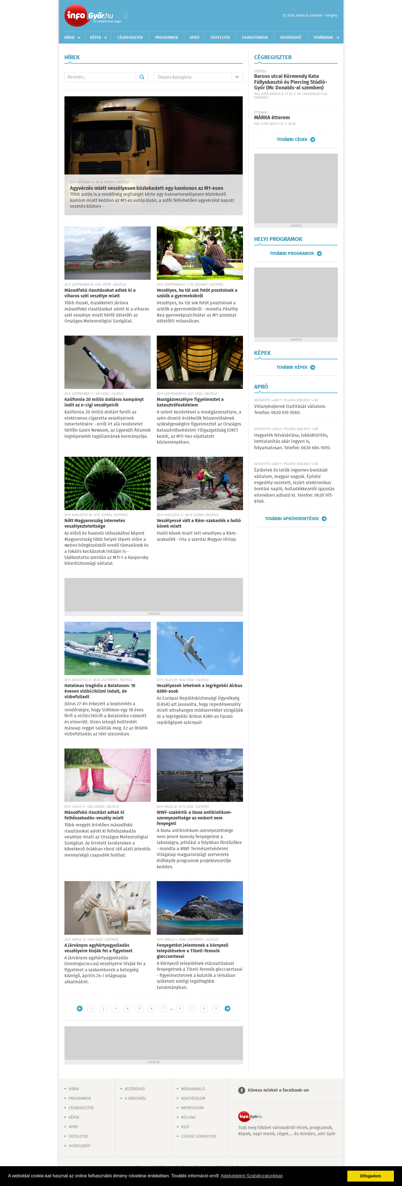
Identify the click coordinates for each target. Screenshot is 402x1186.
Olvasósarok (255, 38)
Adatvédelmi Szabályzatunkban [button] (252, 1175)
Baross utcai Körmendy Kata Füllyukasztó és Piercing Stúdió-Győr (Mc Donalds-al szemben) (290, 82)
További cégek (292, 139)
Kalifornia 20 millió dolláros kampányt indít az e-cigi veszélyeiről (104, 402)
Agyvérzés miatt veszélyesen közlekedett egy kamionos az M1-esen (146, 188)
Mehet (141, 77)
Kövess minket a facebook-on (278, 1090)
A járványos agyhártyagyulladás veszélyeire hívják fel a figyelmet (98, 948)
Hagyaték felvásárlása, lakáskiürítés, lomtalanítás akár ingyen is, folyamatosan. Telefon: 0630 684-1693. (292, 441)
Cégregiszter (130, 38)
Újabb (79, 1008)
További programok (292, 253)
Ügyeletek (220, 38)
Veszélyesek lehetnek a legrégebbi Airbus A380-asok (199, 688)
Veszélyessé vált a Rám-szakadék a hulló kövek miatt (199, 523)
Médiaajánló (193, 1089)
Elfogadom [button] (370, 1176)
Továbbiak (323, 38)
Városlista (126, 16)
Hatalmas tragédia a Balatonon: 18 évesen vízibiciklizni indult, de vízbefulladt (99, 691)
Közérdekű (290, 38)
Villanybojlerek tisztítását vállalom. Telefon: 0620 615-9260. (290, 409)
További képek (291, 367)
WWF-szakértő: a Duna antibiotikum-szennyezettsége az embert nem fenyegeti (194, 818)
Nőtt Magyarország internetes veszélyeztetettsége (94, 523)
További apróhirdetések (292, 518)
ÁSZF (185, 1127)
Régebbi (227, 1008)
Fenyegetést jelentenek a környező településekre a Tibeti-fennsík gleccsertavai (192, 951)
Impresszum (192, 1108)
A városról (135, 1099)
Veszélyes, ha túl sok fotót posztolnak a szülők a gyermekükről (197, 293)
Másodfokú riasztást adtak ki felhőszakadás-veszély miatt (94, 815)
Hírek (69, 38)
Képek (95, 38)
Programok (166, 38)
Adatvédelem (193, 1099)
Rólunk (188, 1118)
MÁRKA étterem (272, 118)
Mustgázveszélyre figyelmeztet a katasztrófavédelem (190, 402)
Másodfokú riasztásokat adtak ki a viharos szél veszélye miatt (100, 293)
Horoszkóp (79, 1146)
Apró (194, 38)
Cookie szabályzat (198, 1137)
